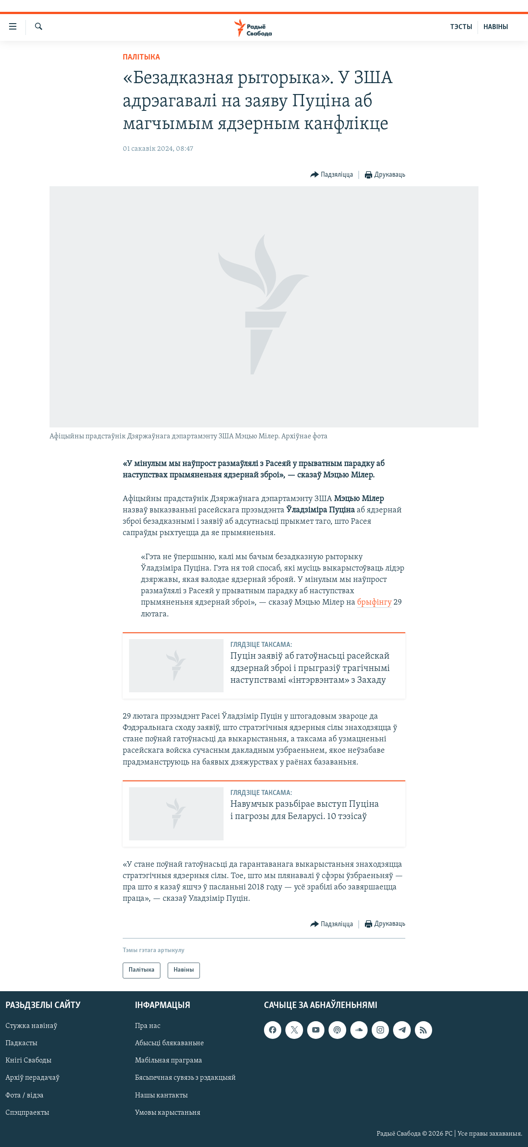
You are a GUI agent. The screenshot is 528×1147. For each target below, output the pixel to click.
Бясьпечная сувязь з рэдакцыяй (185, 1078)
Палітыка (141, 57)
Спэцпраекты (27, 1112)
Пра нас (147, 1026)
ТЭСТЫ (461, 27)
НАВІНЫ (495, 27)
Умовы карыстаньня (167, 1112)
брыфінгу (374, 602)
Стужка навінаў (31, 1026)
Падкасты (21, 1043)
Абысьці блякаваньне (169, 1043)
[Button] (332, 175)
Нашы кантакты (161, 1095)
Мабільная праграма (168, 1060)
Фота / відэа (24, 1095)
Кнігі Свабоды (28, 1060)
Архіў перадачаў (32, 1078)
